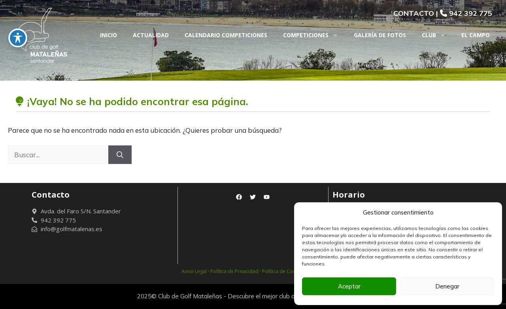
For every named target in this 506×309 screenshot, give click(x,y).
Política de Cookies (283, 271)
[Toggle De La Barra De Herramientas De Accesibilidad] (17, 24)
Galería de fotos (380, 35)
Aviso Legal (194, 271)
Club (437, 35)
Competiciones (314, 35)
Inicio (108, 35)
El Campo (475, 35)
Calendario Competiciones (226, 35)
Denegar (447, 286)
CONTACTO (413, 13)
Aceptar (349, 286)
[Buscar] (120, 154)
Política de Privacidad (234, 271)
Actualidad (151, 35)
